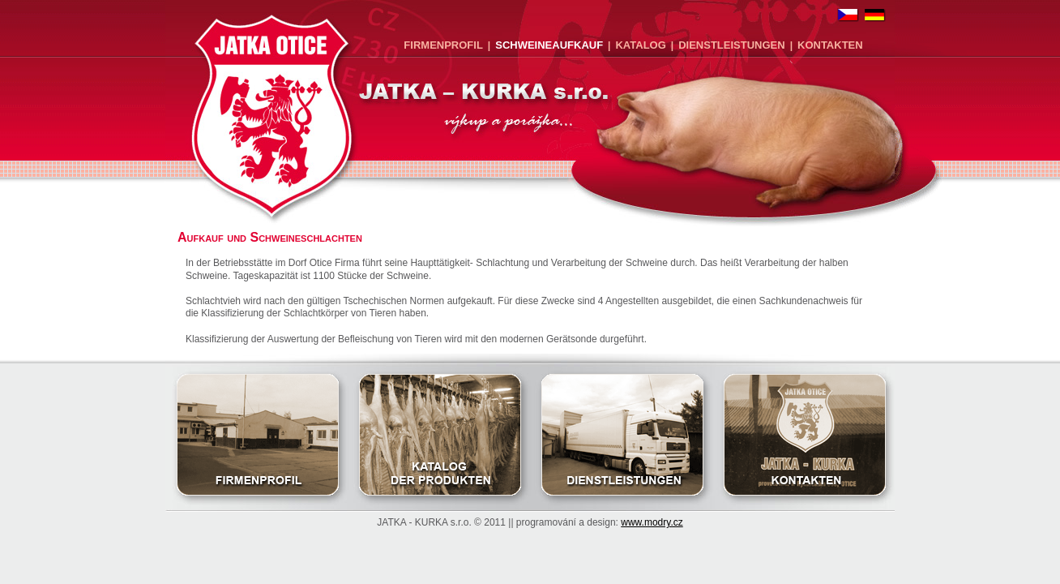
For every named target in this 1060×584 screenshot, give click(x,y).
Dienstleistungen (731, 45)
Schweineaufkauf (549, 45)
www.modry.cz (651, 522)
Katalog (640, 45)
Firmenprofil (443, 45)
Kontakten (830, 45)
